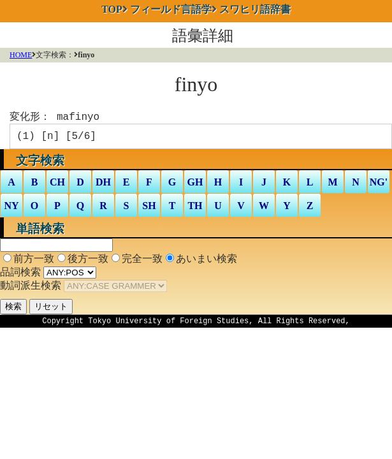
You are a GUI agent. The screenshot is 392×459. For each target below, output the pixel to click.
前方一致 (33, 262)
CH (57, 185)
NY (11, 209)
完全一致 (142, 262)
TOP (111, 9)
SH (149, 209)
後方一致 (88, 262)
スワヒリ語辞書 (255, 9)
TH (194, 209)
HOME (21, 54)
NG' (379, 185)
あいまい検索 (206, 262)
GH (195, 185)
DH (103, 185)
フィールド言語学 (171, 9)
